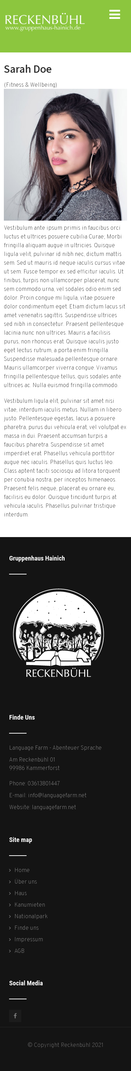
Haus (20, 893)
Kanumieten (29, 905)
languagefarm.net (54, 807)
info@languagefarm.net (57, 795)
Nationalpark (31, 916)
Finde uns (26, 928)
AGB (19, 951)
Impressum (28, 939)
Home (22, 870)
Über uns (25, 882)
